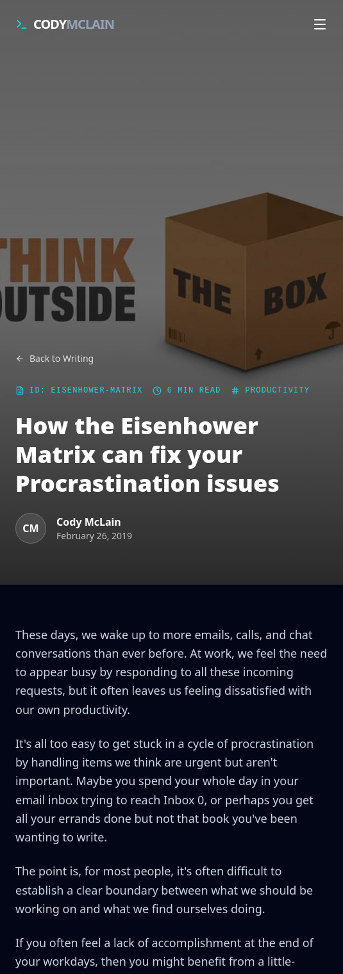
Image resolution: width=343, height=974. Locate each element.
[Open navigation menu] (320, 24)
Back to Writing (54, 358)
